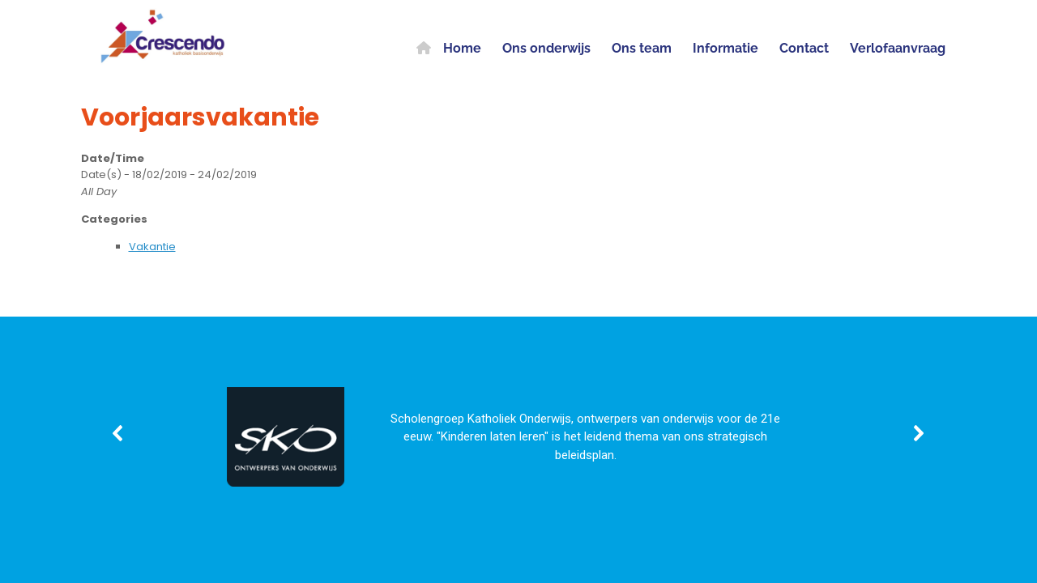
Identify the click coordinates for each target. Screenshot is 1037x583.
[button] (118, 433)
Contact (804, 48)
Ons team (642, 48)
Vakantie (152, 246)
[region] (518, 433)
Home (448, 48)
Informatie (725, 48)
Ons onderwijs (546, 48)
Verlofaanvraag (897, 48)
